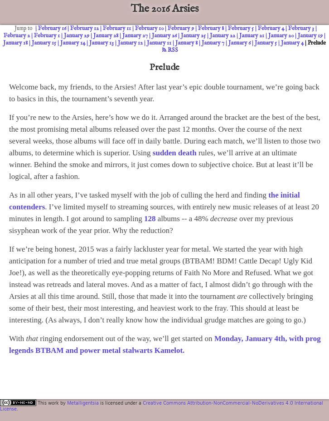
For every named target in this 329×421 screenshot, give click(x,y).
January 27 (135, 36)
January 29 (76, 36)
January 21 (251, 36)
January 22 (222, 36)
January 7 (213, 43)
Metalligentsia (83, 403)
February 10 (149, 28)
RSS (170, 50)
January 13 (101, 43)
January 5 (266, 43)
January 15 (44, 43)
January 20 (281, 36)
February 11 (117, 28)
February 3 (301, 28)
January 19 (310, 36)
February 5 (241, 28)
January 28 (105, 36)
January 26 (164, 36)
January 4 (292, 43)
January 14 (72, 43)
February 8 (211, 28)
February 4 (271, 28)
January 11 (159, 43)
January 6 (239, 43)
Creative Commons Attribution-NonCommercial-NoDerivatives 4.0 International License (161, 406)
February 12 (84, 28)
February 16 (52, 28)
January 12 (130, 43)
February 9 (181, 28)
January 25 (193, 36)
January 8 (186, 43)
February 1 (47, 36)
